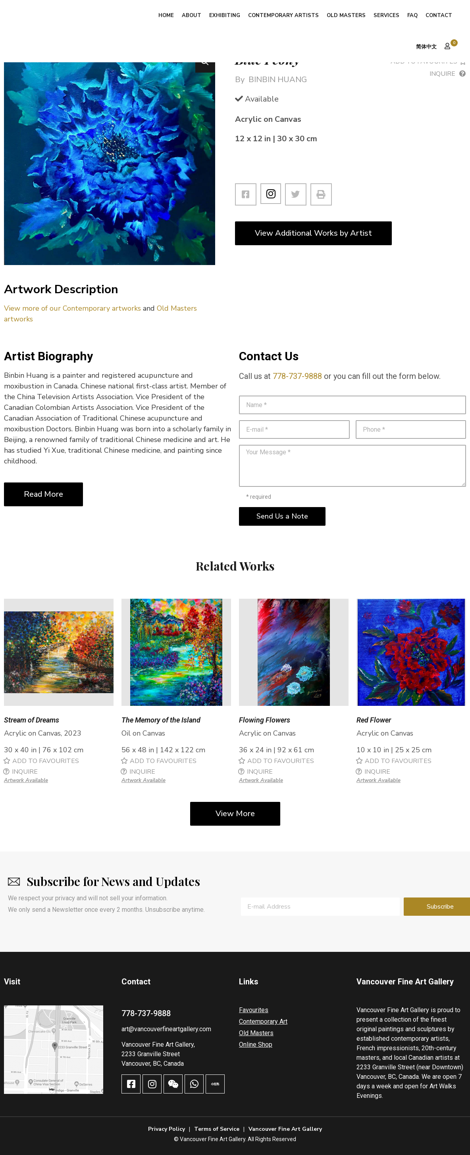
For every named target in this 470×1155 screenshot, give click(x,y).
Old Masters (346, 15)
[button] (205, 63)
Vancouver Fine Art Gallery (285, 1129)
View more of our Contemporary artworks (72, 308)
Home (166, 15)
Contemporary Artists (283, 15)
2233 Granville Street (150, 1054)
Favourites (253, 1010)
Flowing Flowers (264, 720)
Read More (43, 494)
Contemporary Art (263, 1021)
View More (235, 813)
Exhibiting (224, 15)
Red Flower (373, 720)
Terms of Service (216, 1129)
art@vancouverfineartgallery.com (166, 1029)
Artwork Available (26, 780)
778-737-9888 (297, 376)
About (191, 15)
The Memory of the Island (160, 720)
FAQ (412, 15)
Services (386, 15)
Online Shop (255, 1044)
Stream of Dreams (31, 720)
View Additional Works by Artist (313, 233)
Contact (439, 15)
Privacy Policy (166, 1129)
